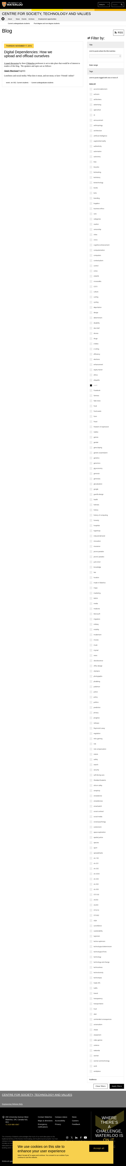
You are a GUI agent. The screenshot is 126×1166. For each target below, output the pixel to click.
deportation (98, 307)
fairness (96, 396)
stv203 (96, 905)
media (96, 603)
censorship (97, 229)
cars (95, 214)
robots (96, 754)
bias (95, 162)
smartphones (98, 801)
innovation (97, 541)
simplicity (97, 791)
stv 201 (96, 863)
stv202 (96, 900)
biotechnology (98, 183)
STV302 (96, 915)
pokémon (97, 687)
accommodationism (100, 89)
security (96, 770)
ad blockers (98, 99)
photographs (98, 676)
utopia (96, 1030)
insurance (97, 546)
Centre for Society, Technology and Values (37, 1094)
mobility (96, 629)
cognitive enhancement (102, 245)
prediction (97, 707)
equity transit (98, 370)
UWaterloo (30, 63)
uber (95, 1014)
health (96, 499)
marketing (97, 593)
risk (95, 744)
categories (97, 219)
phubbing (97, 681)
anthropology (98, 125)
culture (96, 292)
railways (96, 723)
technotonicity (98, 972)
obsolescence (98, 661)
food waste (97, 411)
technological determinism (103, 946)
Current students (23, 83)
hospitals (97, 525)
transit (96, 993)
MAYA (96, 598)
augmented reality (100, 141)
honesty (96, 520)
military (96, 624)
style (95, 920)
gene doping (98, 447)
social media (98, 817)
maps (95, 588)
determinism (98, 318)
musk (95, 645)
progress (97, 718)
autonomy (97, 157)
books (96, 188)
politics (96, 702)
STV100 (96, 894)
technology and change (102, 962)
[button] (104, 4)
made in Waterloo (100, 583)
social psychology (100, 822)
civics (95, 240)
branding (97, 198)
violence (96, 1045)
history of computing (101, 515)
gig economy (98, 468)
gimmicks (97, 479)
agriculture (97, 110)
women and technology (102, 1061)
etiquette (97, 380)
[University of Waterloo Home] (12, 4)
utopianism (97, 1035)
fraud (95, 421)
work (95, 1066)
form (95, 416)
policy (96, 697)
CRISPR (96, 276)
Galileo (96, 432)
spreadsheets (98, 853)
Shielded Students (100, 780)
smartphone (98, 796)
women (96, 1056)
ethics (96, 375)
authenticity (98, 146)
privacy (96, 713)
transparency (98, 998)
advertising (97, 105)
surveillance (98, 926)
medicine (97, 609)
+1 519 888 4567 (12, 1125)
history (96, 510)
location (96, 577)
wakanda (97, 1050)
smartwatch (98, 806)
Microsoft (97, 614)
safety (96, 759)
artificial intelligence (100, 136)
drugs (96, 338)
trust (95, 1009)
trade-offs (97, 983)
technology (97, 957)
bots (95, 193)
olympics (97, 671)
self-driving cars (99, 775)
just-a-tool (97, 562)
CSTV (95, 286)
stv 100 (96, 858)
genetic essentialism (101, 453)
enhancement (98, 364)
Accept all (99, 1148)
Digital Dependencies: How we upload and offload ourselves (28, 54)
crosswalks (97, 281)
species (96, 842)
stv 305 (96, 889)
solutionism (98, 827)
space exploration (100, 832)
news (95, 655)
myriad (96, 650)
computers (97, 255)
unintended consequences (102, 1019)
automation (98, 151)
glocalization (98, 484)
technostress (98, 967)
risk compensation (100, 749)
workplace (97, 1071)
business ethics (99, 209)
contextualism (98, 260)
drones (96, 333)
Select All (92, 84)
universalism (98, 1024)
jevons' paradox (99, 557)
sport (95, 848)
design (96, 312)
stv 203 (96, 879)
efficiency (97, 354)
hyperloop (97, 531)
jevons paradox (99, 551)
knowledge (97, 567)
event (95, 385)
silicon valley (98, 785)
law (95, 572)
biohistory (97, 177)
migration (97, 619)
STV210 (96, 910)
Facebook (97, 390)
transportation (98, 1004)
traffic (96, 988)
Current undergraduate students (42, 83)
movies (96, 640)
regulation (97, 733)
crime (95, 271)
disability (97, 323)
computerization (99, 250)
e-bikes (96, 344)
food (95, 406)
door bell (97, 328)
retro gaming (98, 739)
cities (95, 235)
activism (96, 94)
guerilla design (98, 494)
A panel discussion (11, 63)
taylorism (97, 936)
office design (98, 666)
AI (94, 115)
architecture (98, 131)
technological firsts (100, 952)
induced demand (99, 536)
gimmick (97, 473)
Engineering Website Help (12, 1104)
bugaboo (97, 203)
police (96, 692)
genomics (97, 463)
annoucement (98, 120)
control (96, 266)
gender (96, 442)
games (96, 437)
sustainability (98, 931)
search (96, 765)
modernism (97, 635)
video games (98, 1040)
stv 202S (97, 874)
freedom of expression (101, 427)
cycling (96, 302)
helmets (96, 505)
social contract (99, 811)
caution (96, 224)
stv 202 (96, 868)
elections (97, 359)
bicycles (96, 167)
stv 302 (96, 884)
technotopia (98, 978)
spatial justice (98, 837)
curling (96, 297)
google (96, 489)
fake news (97, 401)
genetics (96, 458)
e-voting (96, 349)
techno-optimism (99, 941)
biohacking (97, 172)
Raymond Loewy (99, 728)
